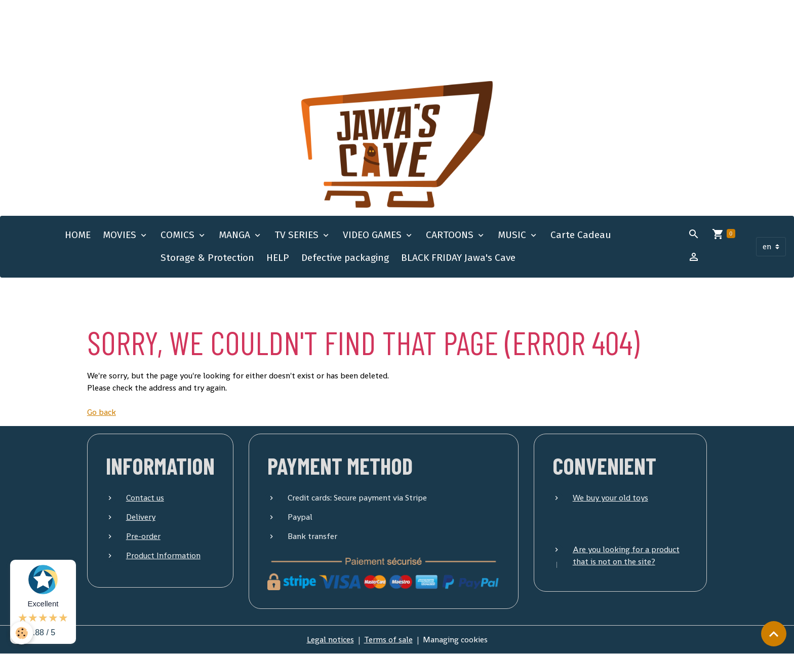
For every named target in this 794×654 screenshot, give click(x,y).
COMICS (179, 235)
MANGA (236, 235)
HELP (277, 257)
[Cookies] (21, 633)
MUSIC (513, 235)
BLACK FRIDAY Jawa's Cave (458, 257)
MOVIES (121, 235)
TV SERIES (297, 235)
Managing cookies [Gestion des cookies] (455, 639)
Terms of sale (388, 639)
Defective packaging (345, 257)
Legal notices (330, 639)
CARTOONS (451, 235)
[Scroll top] (773, 633)
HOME (78, 235)
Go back (101, 412)
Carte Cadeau (580, 235)
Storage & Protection (207, 257)
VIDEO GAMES (373, 235)
